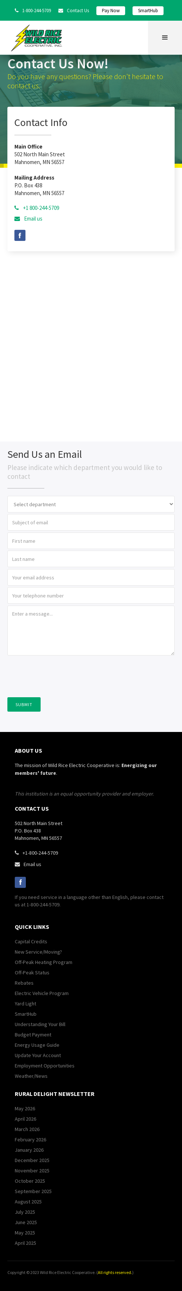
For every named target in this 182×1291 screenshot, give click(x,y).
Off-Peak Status (32, 972)
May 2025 (25, 1232)
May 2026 (25, 1108)
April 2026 (25, 1118)
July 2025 (25, 1212)
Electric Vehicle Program (42, 993)
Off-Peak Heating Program (43, 962)
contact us (32, 808)
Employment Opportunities (45, 1065)
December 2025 (32, 1160)
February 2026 (30, 1139)
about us (28, 750)
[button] (165, 38)
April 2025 (25, 1243)
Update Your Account (38, 1055)
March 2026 (27, 1129)
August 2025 (28, 1201)
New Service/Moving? (38, 951)
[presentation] (63, 675)
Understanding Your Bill (40, 1024)
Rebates (24, 983)
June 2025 (26, 1222)
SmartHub (148, 10)
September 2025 (33, 1191)
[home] (38, 38)
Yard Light (25, 1003)
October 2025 (30, 1181)
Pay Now (111, 10)
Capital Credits (31, 941)
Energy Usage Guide (37, 1045)
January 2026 (29, 1150)
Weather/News (31, 1076)
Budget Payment (33, 1034)
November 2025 (32, 1170)
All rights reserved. (115, 1272)
